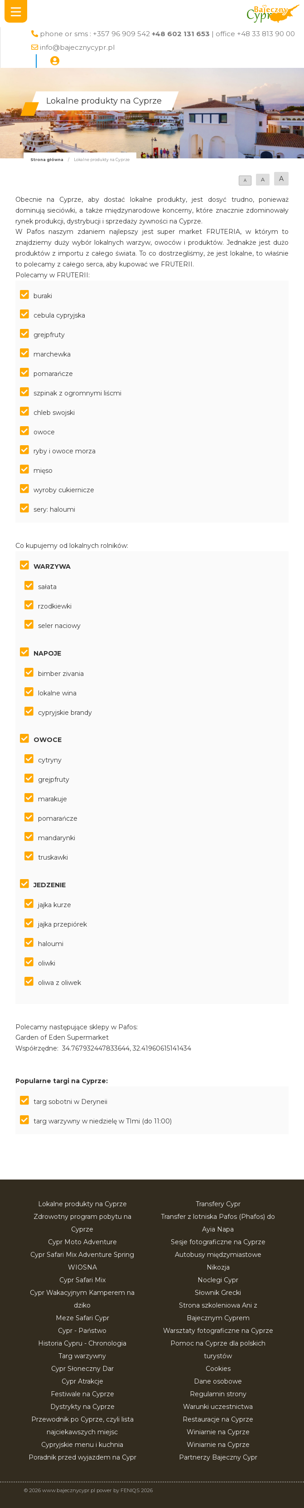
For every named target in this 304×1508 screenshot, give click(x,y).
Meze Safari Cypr (82, 1318)
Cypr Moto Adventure (82, 1242)
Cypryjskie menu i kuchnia (82, 1445)
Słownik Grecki (218, 1293)
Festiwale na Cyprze (82, 1394)
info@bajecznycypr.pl (77, 47)
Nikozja (218, 1267)
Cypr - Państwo (82, 1331)
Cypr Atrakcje (82, 1381)
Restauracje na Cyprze (218, 1419)
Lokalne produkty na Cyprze (82, 1204)
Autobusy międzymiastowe (218, 1255)
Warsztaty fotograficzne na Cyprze (218, 1331)
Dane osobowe (218, 1381)
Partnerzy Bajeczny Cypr (218, 1457)
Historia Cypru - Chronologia (82, 1343)
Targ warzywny (82, 1356)
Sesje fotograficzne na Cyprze (218, 1242)
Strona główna (46, 159)
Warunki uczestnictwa (218, 1407)
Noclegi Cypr (218, 1280)
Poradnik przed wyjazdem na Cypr (82, 1457)
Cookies (218, 1369)
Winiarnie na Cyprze (218, 1432)
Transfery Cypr (218, 1204)
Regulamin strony (218, 1394)
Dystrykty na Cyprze (82, 1407)
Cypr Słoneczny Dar (82, 1369)
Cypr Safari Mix (82, 1280)
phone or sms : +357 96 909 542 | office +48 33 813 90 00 (167, 33)
